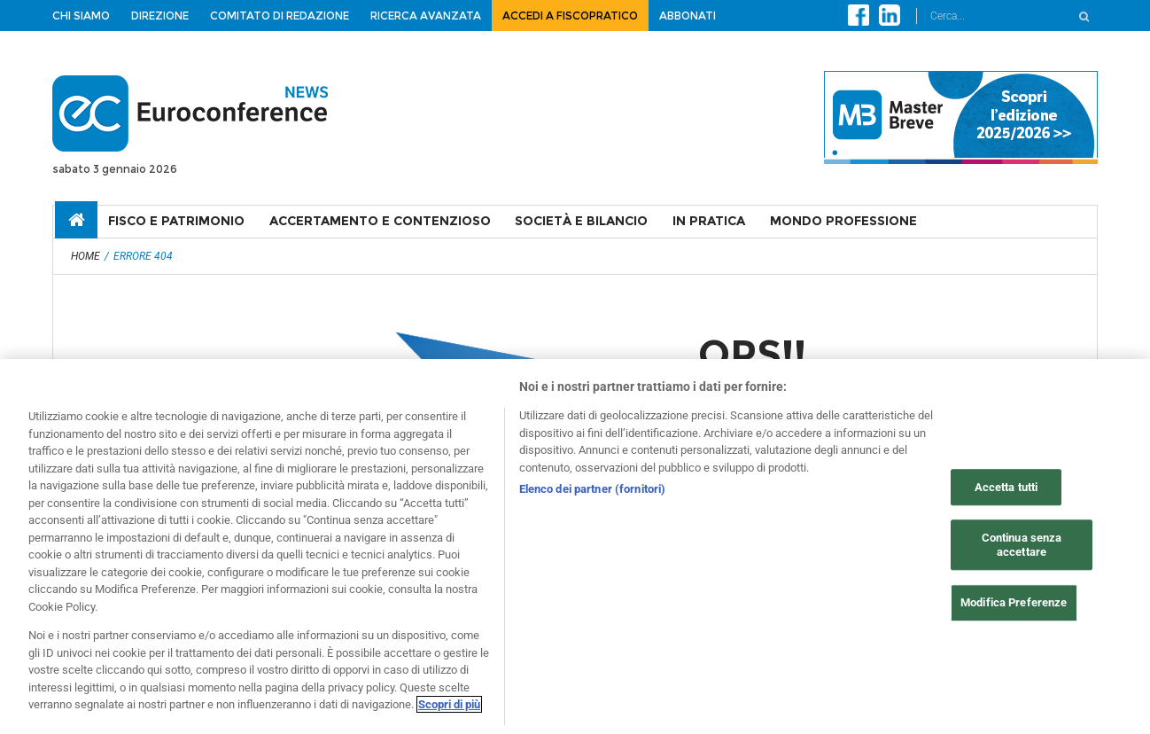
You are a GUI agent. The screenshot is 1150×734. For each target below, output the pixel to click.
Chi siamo (81, 15)
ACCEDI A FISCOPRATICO (570, 15)
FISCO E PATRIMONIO (176, 221)
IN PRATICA (708, 221)
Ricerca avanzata (425, 15)
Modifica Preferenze (1013, 603)
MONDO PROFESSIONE (843, 221)
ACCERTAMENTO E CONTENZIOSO (380, 221)
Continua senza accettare (1022, 545)
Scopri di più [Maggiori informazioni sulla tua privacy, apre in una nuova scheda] (449, 705)
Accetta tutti (1006, 487)
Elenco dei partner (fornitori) (592, 489)
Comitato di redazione (279, 15)
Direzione (160, 15)
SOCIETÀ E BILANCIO (581, 221)
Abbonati (687, 15)
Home (85, 256)
